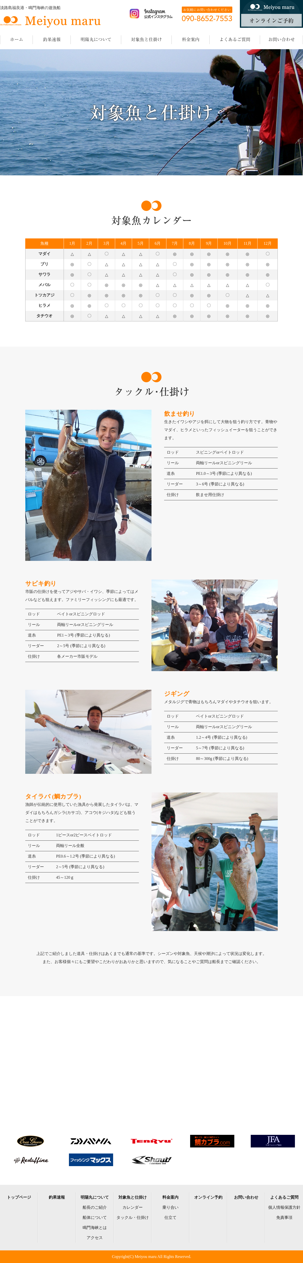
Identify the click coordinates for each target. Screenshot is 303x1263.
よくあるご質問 (284, 1197)
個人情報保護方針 (284, 1207)
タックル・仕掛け (132, 1217)
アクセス (95, 1237)
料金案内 (170, 1197)
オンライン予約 (208, 1197)
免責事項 (284, 1217)
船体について (95, 1217)
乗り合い (170, 1207)
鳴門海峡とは (95, 1227)
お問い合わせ (246, 1197)
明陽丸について (95, 1197)
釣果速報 (57, 1197)
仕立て (170, 1217)
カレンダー (132, 1207)
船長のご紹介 (95, 1207)
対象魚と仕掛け (132, 1197)
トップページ (19, 1197)
